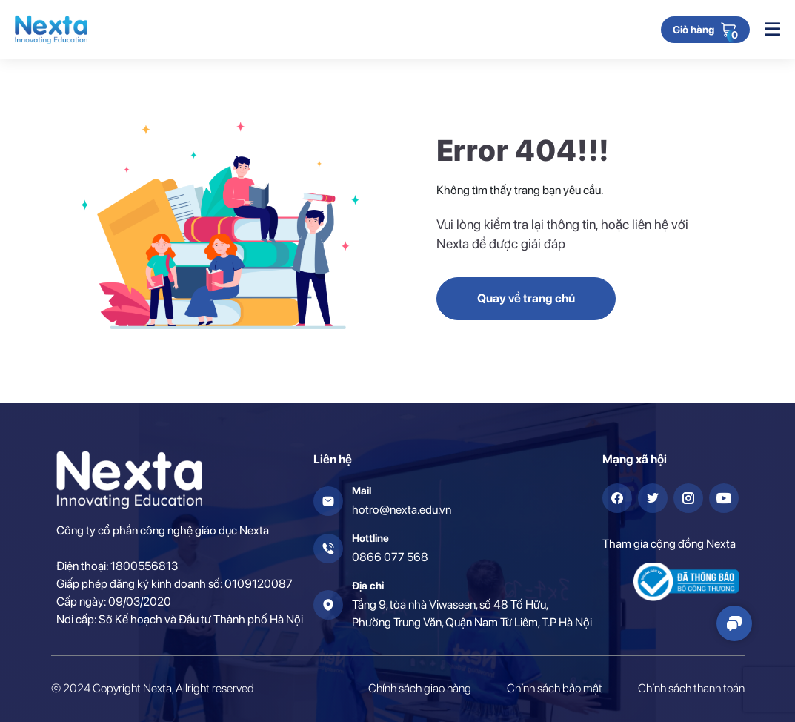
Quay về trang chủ (526, 298)
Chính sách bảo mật (554, 688)
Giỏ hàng (693, 30)
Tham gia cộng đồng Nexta (669, 544)
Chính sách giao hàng (419, 688)
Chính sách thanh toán (691, 688)
